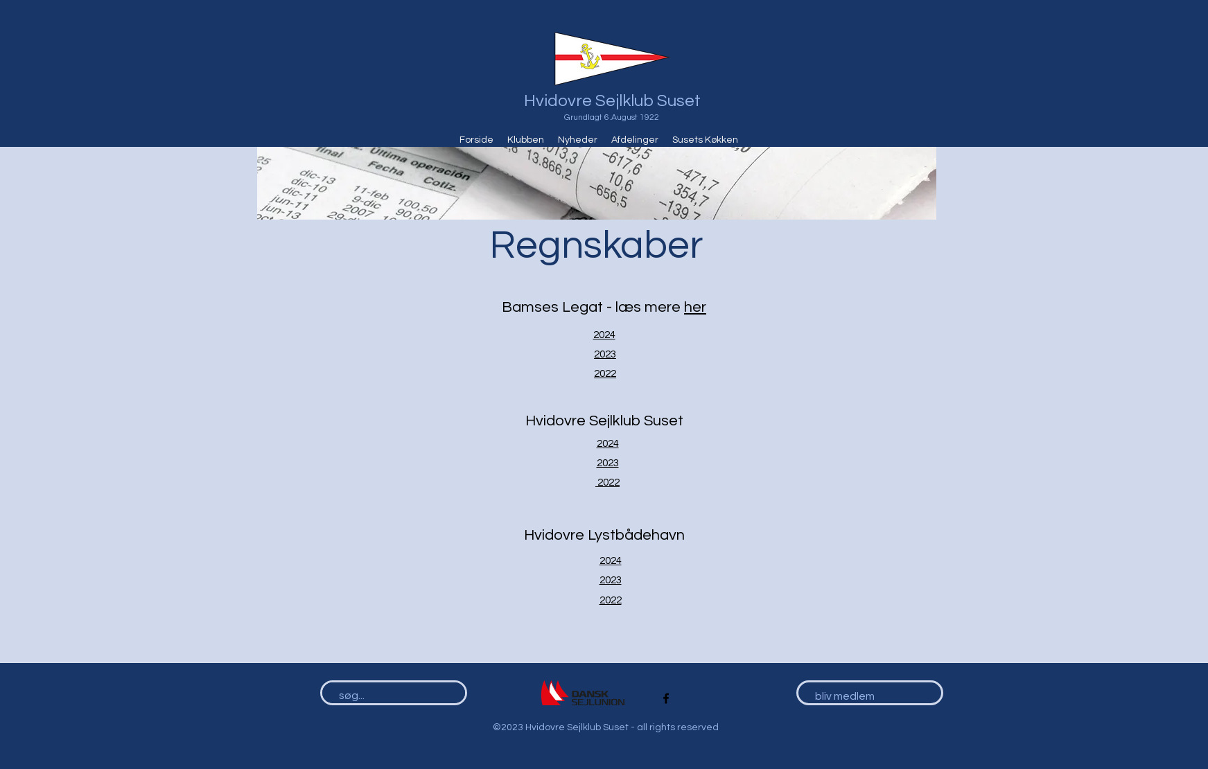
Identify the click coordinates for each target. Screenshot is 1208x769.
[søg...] (387, 695)
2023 (605, 354)
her (695, 307)
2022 (605, 374)
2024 (604, 335)
